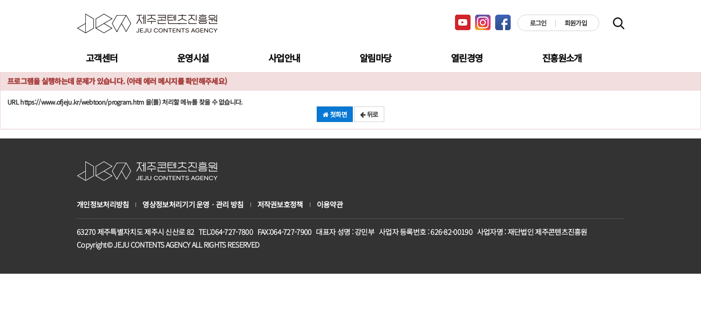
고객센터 (101, 57)
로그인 (538, 22)
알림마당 (375, 57)
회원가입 (576, 22)
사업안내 (284, 57)
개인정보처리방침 (103, 204)
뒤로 (369, 114)
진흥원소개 (562, 57)
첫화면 (335, 114)
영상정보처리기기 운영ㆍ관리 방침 (192, 204)
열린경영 (466, 57)
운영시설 (193, 57)
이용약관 (330, 204)
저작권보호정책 (280, 204)
